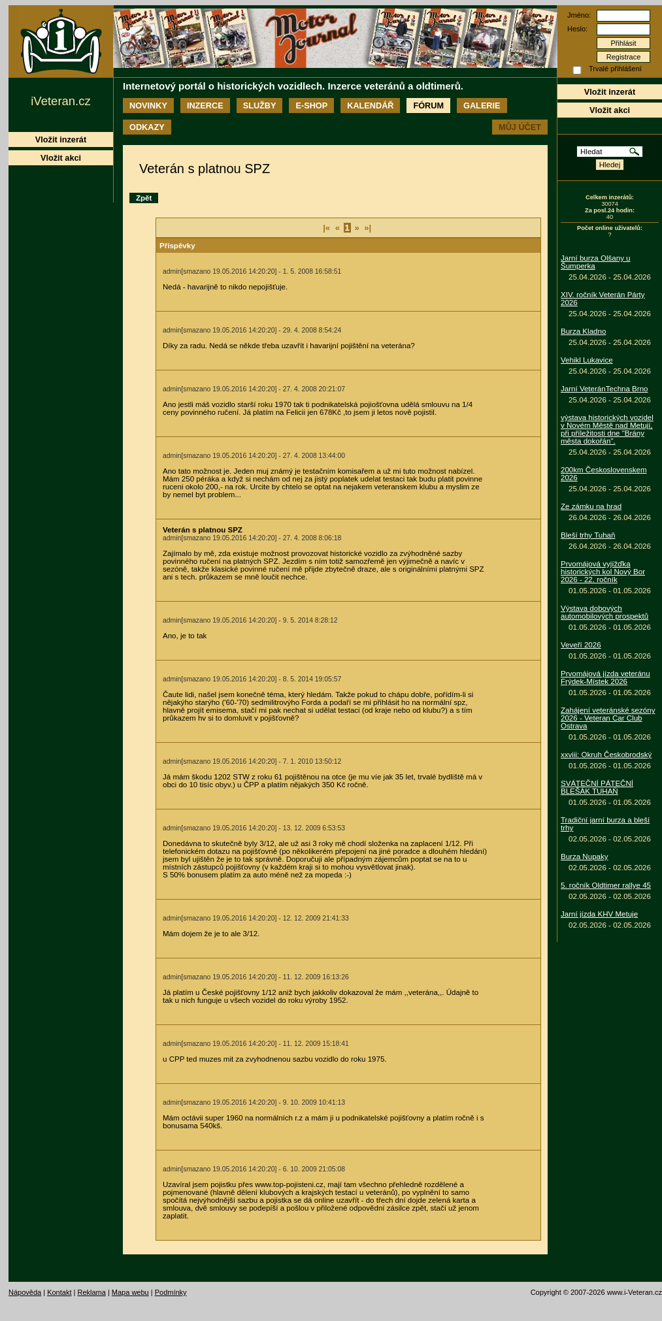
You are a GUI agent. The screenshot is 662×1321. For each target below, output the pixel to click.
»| (367, 228)
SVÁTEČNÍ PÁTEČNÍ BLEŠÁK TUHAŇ (597, 787)
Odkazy (147, 127)
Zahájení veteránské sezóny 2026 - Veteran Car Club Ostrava (608, 718)
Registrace (623, 57)
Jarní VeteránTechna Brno (604, 389)
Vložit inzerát (609, 92)
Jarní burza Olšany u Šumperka (596, 262)
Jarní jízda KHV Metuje (599, 914)
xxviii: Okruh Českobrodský (606, 754)
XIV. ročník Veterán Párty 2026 (603, 298)
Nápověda (24, 1292)
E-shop (311, 105)
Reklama (91, 1292)
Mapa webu (130, 1292)
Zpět (144, 198)
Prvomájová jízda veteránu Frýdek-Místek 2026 (605, 677)
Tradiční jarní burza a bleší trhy (605, 824)
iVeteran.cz (60, 101)
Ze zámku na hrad (591, 506)
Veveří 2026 (581, 645)
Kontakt (59, 1292)
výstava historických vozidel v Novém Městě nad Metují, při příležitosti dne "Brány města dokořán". (607, 429)
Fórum (428, 105)
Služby (259, 105)
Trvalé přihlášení (615, 69)
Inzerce (205, 105)
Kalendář (370, 105)
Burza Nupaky (584, 856)
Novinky (148, 105)
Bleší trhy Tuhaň (588, 535)
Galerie (481, 105)
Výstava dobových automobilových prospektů (604, 612)
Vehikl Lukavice (587, 360)
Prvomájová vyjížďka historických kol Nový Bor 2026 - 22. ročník (603, 571)
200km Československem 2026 (604, 473)
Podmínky (171, 1292)
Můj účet (520, 127)
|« (326, 228)
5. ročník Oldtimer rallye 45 (606, 885)
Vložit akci (609, 110)
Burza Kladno (583, 331)
